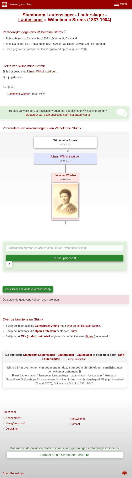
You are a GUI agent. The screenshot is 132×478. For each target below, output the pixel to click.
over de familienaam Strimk (83, 325)
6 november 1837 (37, 38)
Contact (75, 424)
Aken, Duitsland (64, 43)
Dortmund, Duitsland (64, 38)
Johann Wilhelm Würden (41, 71)
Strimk (73, 331)
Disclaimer (12, 428)
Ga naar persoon (64, 258)
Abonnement (13, 418)
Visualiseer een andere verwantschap (28, 289)
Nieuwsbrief (77, 418)
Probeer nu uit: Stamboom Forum (64, 455)
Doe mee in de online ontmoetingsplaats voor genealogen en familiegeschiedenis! (65, 448)
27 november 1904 (40, 43)
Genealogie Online (20, 4)
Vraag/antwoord (15, 423)
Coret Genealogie (13, 473)
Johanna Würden (19, 93)
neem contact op (77, 359)
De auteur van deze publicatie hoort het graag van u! (58, 114)
